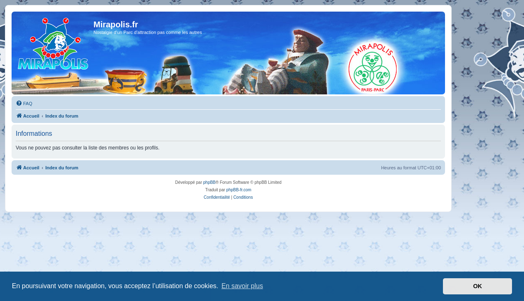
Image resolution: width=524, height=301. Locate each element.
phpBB (209, 182)
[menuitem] (24, 103)
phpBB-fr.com (238, 190)
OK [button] (477, 286)
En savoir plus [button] (242, 285)
